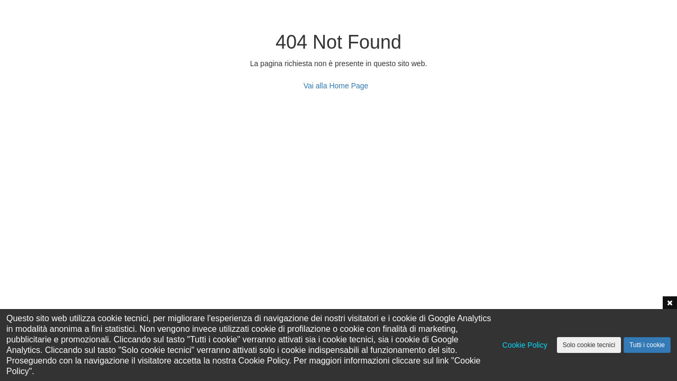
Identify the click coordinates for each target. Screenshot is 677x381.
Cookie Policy (524, 345)
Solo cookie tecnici (589, 345)
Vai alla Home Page (336, 85)
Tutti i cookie (647, 345)
